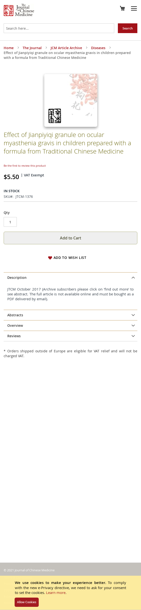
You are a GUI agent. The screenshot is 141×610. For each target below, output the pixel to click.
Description (17, 277)
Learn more (56, 592)
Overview (15, 325)
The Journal (32, 48)
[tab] (70, 277)
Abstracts (15, 315)
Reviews (14, 336)
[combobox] (59, 28)
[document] (70, 593)
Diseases (98, 48)
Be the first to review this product (25, 165)
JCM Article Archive (66, 48)
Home (9, 48)
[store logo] (19, 10)
